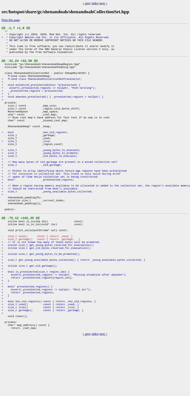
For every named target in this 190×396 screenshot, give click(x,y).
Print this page (11, 20)
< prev (87, 3)
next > (103, 3)
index (95, 3)
